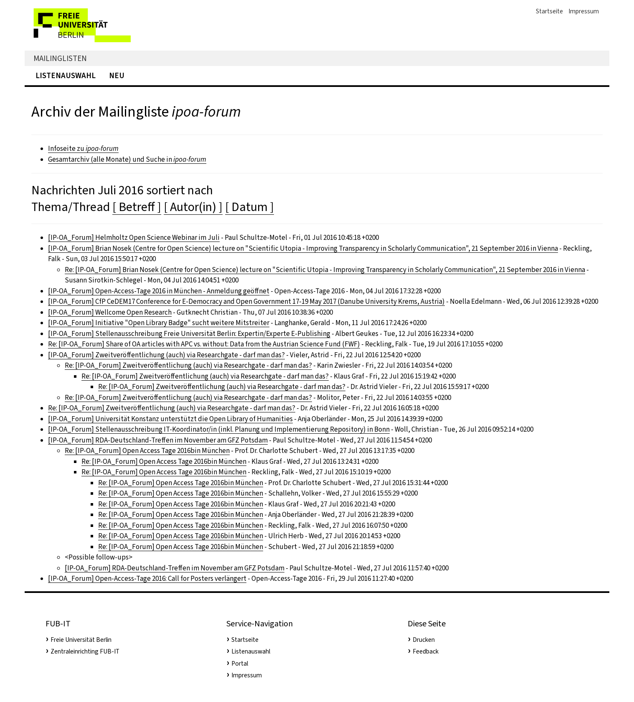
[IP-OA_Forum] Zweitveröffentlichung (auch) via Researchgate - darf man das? (166, 355)
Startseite (549, 11)
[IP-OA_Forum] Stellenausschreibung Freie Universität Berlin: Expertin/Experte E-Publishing (189, 333)
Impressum (583, 11)
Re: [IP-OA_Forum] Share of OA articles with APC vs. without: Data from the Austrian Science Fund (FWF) (204, 344)
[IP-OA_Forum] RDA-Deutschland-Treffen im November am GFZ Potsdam (158, 440)
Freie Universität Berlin (81, 640)
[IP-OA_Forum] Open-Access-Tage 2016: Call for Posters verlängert (147, 578)
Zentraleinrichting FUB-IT (85, 651)
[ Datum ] (249, 206)
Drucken (424, 640)
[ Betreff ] (136, 206)
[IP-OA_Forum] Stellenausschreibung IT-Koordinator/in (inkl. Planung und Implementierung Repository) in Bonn (219, 429)
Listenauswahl (66, 75)
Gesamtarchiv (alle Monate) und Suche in (127, 159)
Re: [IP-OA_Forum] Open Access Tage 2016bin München (147, 450)
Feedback (426, 651)
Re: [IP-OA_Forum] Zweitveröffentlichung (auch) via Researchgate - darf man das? (188, 365)
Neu (116, 75)
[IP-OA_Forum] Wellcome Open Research (110, 312)
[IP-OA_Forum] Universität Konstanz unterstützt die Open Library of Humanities (170, 419)
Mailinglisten (60, 58)
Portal (239, 663)
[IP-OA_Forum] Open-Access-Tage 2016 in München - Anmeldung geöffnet (158, 291)
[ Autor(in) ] (193, 206)
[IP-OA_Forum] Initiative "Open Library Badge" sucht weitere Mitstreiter (158, 323)
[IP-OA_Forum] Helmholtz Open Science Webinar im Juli (134, 237)
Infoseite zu (83, 148)
